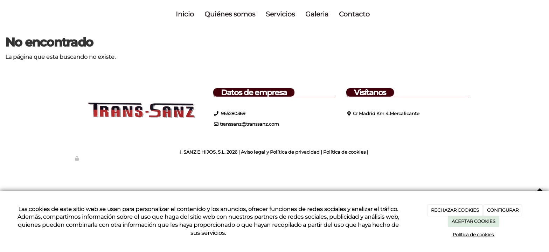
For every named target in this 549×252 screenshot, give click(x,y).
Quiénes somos (229, 14)
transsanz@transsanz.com (249, 124)
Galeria (316, 14)
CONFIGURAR (503, 210)
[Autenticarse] (77, 158)
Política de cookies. (474, 234)
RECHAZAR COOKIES (455, 210)
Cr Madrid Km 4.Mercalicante (386, 113)
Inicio (185, 14)
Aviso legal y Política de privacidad (280, 152)
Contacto (354, 14)
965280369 (232, 113)
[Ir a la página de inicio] (73, 14)
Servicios (280, 14)
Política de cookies (344, 152)
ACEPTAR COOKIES (473, 221)
